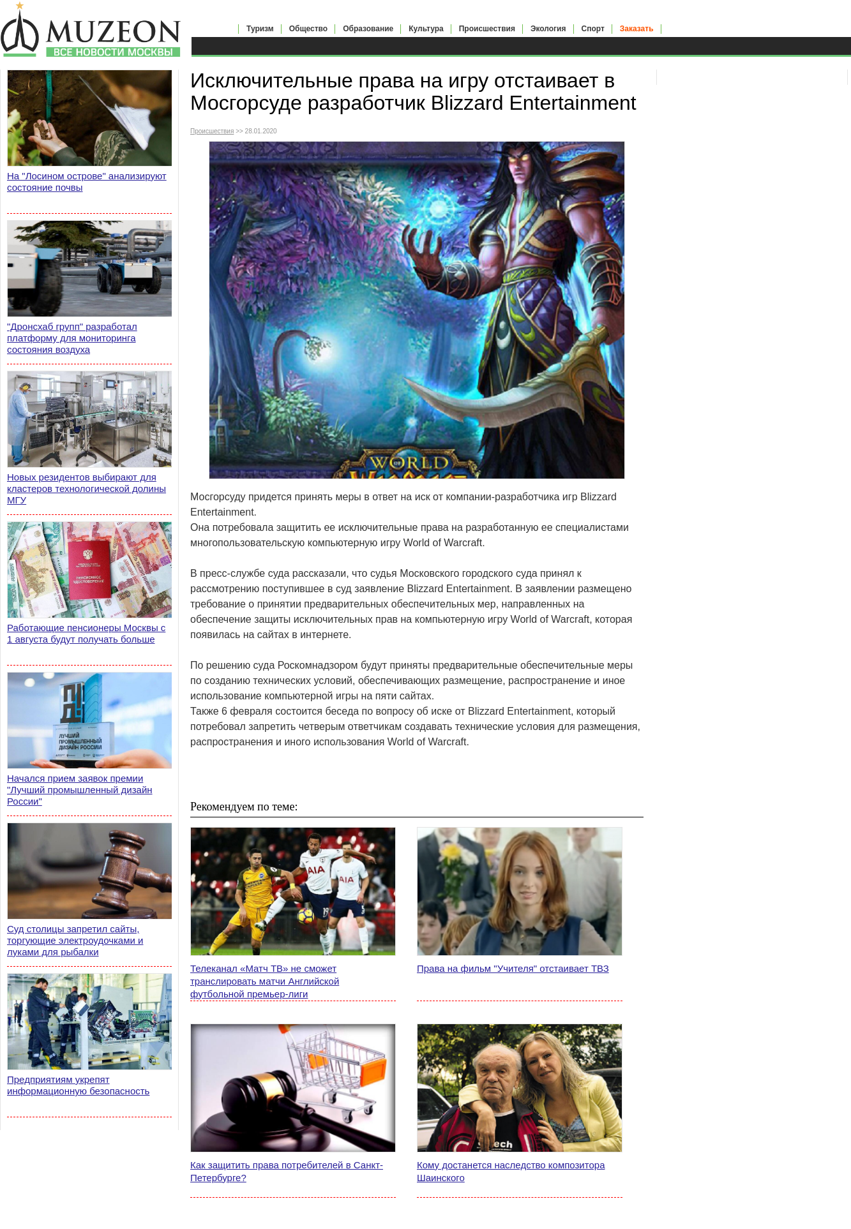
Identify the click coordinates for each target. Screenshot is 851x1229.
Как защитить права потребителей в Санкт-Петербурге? (286, 1171)
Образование (368, 28)
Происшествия (487, 28)
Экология (548, 28)
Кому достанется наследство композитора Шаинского (511, 1171)
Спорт (593, 28)
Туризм (260, 28)
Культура (426, 28)
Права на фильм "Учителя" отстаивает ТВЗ (513, 968)
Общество (308, 28)
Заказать (637, 28)
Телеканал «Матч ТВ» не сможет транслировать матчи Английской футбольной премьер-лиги (264, 981)
